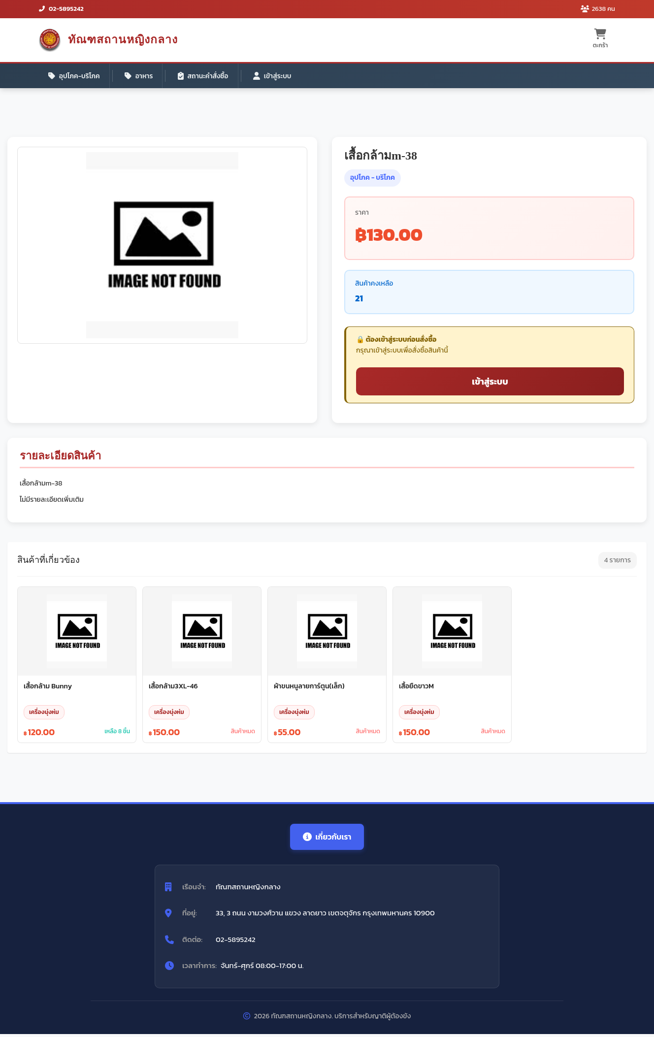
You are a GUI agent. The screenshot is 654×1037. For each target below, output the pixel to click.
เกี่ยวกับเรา (327, 839)
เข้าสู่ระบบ (277, 76)
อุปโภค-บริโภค (75, 76)
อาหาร (141, 76)
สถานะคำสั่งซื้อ (206, 76)
